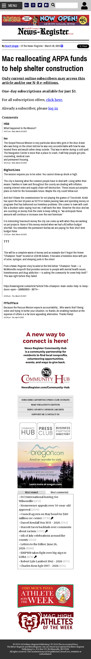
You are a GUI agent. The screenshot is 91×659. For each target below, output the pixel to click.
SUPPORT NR (38, 414)
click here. (54, 100)
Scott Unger (12, 46)
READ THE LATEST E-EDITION (45, 405)
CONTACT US (52, 414)
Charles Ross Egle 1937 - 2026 (40, 565)
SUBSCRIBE (27, 400)
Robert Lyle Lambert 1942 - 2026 (41, 561)
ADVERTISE (40, 400)
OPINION (49, 409)
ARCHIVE (59, 409)
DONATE (65, 400)
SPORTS (39, 409)
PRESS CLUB (53, 400)
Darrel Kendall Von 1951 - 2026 (40, 522)
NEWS (30, 409)
